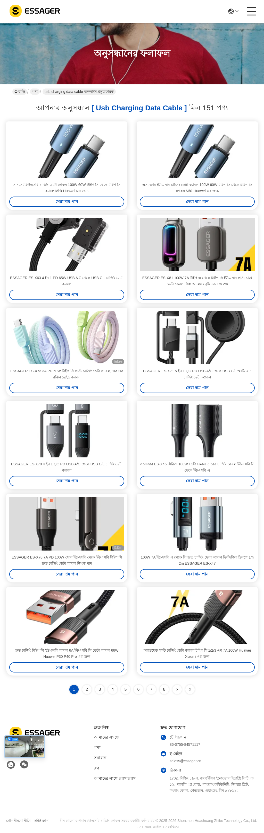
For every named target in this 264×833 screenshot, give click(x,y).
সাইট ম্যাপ (41, 821)
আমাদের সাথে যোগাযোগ (115, 778)
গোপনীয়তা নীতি (18, 821)
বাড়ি (19, 92)
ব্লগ (96, 768)
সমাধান (100, 758)
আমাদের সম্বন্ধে (106, 737)
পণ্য (35, 92)
